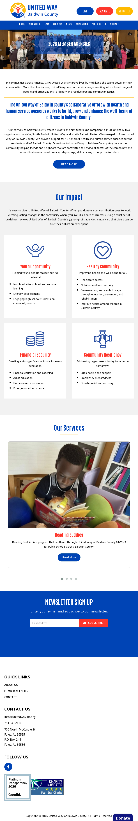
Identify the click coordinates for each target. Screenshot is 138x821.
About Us (11, 684)
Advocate (105, 11)
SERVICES (58, 24)
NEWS (69, 24)
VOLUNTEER (34, 24)
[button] (10, 49)
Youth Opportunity (35, 266)
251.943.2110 (13, 723)
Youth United (99, 24)
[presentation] (69, 639)
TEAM (46, 24)
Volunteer (124, 11)
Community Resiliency (102, 354)
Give (85, 11)
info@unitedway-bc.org (20, 717)
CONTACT (114, 24)
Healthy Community (102, 266)
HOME (22, 24)
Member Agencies (16, 690)
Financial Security (35, 354)
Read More (69, 164)
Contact (10, 697)
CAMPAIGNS (82, 24)
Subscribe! (93, 622)
